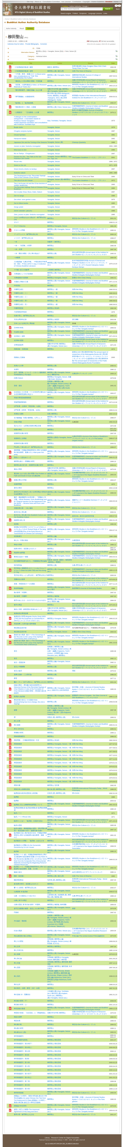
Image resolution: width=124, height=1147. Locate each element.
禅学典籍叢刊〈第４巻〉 (22, 1066)
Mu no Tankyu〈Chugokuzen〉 (25, 153)
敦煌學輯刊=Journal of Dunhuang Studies (87, 588)
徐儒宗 (56, 319)
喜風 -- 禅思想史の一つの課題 (24, 584)
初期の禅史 (18, 429)
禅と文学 (17, 946)
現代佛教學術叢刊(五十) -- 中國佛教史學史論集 (30, 561)
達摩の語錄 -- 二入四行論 (23, 674)
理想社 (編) (55, 601)
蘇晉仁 (62, 560)
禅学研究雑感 (18, 1093)
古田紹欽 (50, 939)
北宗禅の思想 (18, 340)
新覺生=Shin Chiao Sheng (81, 278)
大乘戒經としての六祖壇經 (23, 274)
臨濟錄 (16, 797)
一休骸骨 (17, 257)
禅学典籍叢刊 (18, 1036)
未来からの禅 (18, 366)
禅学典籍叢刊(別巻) (21, 1040)
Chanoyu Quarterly (79, 142)
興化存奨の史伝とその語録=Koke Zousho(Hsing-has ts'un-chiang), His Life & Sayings (29, 702)
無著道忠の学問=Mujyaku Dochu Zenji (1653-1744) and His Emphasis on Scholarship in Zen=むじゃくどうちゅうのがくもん (30, 618)
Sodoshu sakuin (19, 173)
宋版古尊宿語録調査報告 (22, 398)
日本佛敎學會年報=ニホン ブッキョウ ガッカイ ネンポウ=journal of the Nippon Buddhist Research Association (90, 475)
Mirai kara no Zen (20, 150)
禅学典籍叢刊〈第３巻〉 (22, 1062)
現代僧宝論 (18, 565)
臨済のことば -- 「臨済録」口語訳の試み (28, 821)
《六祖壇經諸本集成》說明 (23, 71)
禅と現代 (17, 976)
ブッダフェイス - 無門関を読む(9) (26, 234)
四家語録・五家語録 (21, 349)
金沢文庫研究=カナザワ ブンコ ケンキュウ (87, 872)
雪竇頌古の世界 (19, 579)
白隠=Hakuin (18, 378)
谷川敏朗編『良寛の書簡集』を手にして (28, 418)
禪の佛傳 (17, 725)
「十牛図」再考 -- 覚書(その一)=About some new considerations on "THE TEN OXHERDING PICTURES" (29, 76)
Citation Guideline (97, 2)
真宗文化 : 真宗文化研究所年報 (83, 516)
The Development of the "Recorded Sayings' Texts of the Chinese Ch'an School (30, 176)
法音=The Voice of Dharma (81, 71)
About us (38, 2)
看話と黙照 (18, 469)
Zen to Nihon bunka (21, 203)
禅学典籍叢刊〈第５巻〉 (22, 1070)
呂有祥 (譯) (51, 793)
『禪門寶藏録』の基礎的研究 (24, 97)
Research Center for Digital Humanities (65, 1138)
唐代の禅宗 (18, 488)
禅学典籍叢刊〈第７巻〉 (22, 1081)
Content (30, 28)
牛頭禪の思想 (18, 332)
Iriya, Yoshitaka (52, 121)
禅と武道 (17, 963)
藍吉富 (56, 560)
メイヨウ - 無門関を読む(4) (23, 238)
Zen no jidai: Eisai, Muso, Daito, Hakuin (28, 192)
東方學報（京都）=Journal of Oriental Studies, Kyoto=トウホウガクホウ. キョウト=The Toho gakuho (88, 689)
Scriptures (83, 13)
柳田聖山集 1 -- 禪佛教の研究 (24, 461)
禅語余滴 (17, 1021)
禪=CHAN (75, 717)
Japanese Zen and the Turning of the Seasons (30, 142)
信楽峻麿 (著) (62, 895)
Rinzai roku (18, 161)
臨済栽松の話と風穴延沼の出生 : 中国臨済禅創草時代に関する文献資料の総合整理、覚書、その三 (30, 835)
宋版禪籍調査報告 (20, 402)
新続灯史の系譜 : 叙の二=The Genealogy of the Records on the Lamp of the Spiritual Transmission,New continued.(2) (29, 642)
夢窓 (15, 678)
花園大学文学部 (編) (54, 89)
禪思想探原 (18, 744)
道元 (15, 651)
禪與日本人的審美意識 (22, 789)
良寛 (48, 414)
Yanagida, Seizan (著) (55, 142)
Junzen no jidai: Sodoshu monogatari (27, 146)
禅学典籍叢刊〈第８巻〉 (22, 1085)
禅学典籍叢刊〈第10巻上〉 (23, 1047)
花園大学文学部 (52, 344)
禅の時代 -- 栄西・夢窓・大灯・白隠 (26, 988)
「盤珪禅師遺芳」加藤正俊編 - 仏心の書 (28, 90)
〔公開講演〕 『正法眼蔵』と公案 (26, 112)
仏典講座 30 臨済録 (21, 892)
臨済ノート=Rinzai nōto (22, 817)
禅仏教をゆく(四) (20, 1032)
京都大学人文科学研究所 (60, 690)
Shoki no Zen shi (20, 165)
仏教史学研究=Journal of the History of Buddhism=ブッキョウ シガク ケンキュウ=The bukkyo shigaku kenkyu (90, 438)
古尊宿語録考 (18, 345)
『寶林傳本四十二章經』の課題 (25, 107)
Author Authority (11, 28)
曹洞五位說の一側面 (21, 557)
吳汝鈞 (56, 308)
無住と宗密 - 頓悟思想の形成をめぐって (28, 609)
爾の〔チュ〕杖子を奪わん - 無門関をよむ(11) (30, 682)
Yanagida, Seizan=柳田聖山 (57, 156)
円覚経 (16, 912)
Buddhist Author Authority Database (23, 19)
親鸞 (15, 710)
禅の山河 (17, 984)
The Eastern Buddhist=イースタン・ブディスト (89, 157)
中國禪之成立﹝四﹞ (21, 301)
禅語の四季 (18, 1017)
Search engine (66, 13)
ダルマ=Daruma (19, 226)
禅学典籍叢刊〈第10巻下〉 (23, 1044)
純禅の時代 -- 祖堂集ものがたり (25, 549)
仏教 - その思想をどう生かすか (25, 896)
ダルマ (16, 222)
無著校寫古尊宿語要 (21, 613)
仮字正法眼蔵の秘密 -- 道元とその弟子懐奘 (29, 908)
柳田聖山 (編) (52, 536)
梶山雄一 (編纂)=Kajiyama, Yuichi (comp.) (59, 386)
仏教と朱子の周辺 (20, 900)
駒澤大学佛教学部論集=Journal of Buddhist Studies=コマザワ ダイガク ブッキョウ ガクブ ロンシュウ (90, 112)
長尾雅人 (50, 381)
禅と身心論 (18, 958)
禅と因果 (17, 954)
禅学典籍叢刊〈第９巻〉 (22, 1089)
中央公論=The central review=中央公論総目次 (88, 936)
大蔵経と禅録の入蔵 (21, 282)
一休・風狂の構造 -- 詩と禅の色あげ (26, 253)
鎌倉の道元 (18, 872)
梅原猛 (56, 596)
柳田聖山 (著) (52, 71)
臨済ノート (18, 813)
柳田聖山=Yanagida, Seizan (57, 226)
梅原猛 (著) (58, 897)
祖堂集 (16, 524)
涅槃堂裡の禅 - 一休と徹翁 (23, 508)
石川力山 (56, 943)
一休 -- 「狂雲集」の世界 (23, 245)
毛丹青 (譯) (51, 880)
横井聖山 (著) (52, 702)
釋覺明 (58, 562)
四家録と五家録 (19, 357)
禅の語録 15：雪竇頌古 (22, 994)
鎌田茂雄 (56, 959)
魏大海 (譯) (51, 789)
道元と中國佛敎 (19, 667)
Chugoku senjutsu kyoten (23, 131)
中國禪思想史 (18, 308)
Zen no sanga (19, 196)
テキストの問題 (19, 230)
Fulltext (75, 13)
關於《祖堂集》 (19, 876)
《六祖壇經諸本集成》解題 (23, 67)
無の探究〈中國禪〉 (21, 596)
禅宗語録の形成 (19, 1008)
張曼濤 (50, 560)
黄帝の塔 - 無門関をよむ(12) (24, 1114)
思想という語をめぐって (22, 457)
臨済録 (16, 851)
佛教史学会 (55, 375)
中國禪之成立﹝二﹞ (21, 293)
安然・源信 (18, 386)
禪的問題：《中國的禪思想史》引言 (26, 740)
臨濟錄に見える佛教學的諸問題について (28, 805)
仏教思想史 (76, 540)
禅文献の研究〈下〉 (21, 1001)
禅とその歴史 (18, 941)
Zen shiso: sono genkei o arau (25, 199)
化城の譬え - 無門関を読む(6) (24, 316)
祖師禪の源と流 (19, 520)
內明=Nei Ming (77, 289)
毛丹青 (56, 785)
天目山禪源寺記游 (20, 319)
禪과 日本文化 (19, 729)
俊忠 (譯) (61, 71)
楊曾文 (49, 67)
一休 (15, 242)
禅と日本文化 (18, 950)
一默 (56, 289)
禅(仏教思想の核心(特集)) (23, 936)
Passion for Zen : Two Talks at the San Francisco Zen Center (27, 157)
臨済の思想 (18, 825)
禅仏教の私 (18, 1024)
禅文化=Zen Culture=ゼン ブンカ (84, 103)
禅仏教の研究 (18, 1028)
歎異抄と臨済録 (19, 696)
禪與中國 (17, 785)
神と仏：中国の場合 (21, 540)
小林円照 (63, 959)
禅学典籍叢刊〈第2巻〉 (22, 1059)
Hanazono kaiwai (20, 138)
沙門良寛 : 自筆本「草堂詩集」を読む (27, 410)
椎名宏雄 (57, 1040)
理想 (73, 600)
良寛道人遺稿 (18, 414)
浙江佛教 (75, 319)
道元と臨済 (18, 671)
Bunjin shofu (18, 127)
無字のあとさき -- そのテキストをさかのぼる (30, 600)
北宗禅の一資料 (19, 336)
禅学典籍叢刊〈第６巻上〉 (23, 1077)
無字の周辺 (18, 605)
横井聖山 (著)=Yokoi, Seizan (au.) (59, 85)
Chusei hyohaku (20, 135)
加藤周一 (50, 242)
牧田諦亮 (69, 560)
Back (118, 9)
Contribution (76, 2)
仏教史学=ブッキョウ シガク (82, 373)
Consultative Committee (51, 2)
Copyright (86, 2)
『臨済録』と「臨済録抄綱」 (24, 103)
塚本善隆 (63, 904)
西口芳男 (50, 93)
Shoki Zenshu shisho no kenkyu (25, 169)
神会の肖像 (18, 544)
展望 (73, 908)
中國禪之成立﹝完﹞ (21, 304)
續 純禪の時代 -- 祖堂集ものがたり (26, 884)
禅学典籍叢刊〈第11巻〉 (22, 1051)
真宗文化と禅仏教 (20, 512)
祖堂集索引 (18, 536)
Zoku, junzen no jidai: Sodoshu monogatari (29, 214)
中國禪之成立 (18, 289)
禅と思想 (17, 967)
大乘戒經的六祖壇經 (21, 278)
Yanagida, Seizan (65, 121)
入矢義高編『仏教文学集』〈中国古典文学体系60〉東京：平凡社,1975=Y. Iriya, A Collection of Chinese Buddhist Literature (30, 264)
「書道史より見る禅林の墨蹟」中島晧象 (28, 81)
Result (22, 28)
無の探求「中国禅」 (21, 592)
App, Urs (54, 158)
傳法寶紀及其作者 (20, 628)
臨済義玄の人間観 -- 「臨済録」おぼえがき (29, 841)
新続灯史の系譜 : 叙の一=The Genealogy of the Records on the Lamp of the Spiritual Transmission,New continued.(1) (29, 637)
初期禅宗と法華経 (20, 438)
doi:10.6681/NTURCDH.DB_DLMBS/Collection (62, 1144)
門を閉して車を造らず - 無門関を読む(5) (28, 447)
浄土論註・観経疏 (20, 921)
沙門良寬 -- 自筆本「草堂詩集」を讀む (27, 406)
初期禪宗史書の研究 (21, 433)
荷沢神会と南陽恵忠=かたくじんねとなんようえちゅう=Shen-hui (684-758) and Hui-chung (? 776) (30, 570)
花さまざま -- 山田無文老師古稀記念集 (27, 426)
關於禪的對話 (18, 880)
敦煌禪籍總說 (18, 588)
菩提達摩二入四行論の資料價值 (25, 624)
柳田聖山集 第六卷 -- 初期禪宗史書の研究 (28, 465)
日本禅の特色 (18, 328)
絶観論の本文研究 (20, 1106)
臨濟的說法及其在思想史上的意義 (26, 793)
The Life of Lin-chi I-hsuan (23, 180)
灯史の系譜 (18, 931)
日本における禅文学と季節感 (24, 323)
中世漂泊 (17, 285)
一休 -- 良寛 (18, 249)
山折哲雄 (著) (52, 895)
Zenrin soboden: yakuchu (23, 211)
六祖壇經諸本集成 (20, 312)
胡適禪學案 (18, 484)
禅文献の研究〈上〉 (21, 1004)
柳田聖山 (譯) (52, 524)
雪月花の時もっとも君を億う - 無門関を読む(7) (30, 575)
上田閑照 (50, 270)
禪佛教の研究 (18, 733)
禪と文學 (17, 721)
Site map (30, 2)
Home (116, 2)
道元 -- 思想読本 (19, 662)
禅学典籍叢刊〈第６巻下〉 (23, 1074)
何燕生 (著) (51, 717)
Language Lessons (95, 13)
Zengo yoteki (18, 207)
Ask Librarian (66, 2)
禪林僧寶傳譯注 (19, 736)
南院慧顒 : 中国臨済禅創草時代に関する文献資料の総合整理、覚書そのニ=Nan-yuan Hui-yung (30, 452)
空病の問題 (18, 422)
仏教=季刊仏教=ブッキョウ (81, 565)
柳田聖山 (56, 67)
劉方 (53, 589)
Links (105, 13)
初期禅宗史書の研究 (21, 443)
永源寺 (16, 369)
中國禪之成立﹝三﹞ (21, 297)
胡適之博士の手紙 (20, 480)
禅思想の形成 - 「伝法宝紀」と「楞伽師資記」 (30, 1013)
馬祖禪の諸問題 (19, 553)
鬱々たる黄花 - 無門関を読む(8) (25, 888)
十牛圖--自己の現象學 (21, 270)
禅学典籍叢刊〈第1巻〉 (22, 1055)
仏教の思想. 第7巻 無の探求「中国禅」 (27, 904)
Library (47, 1138)
